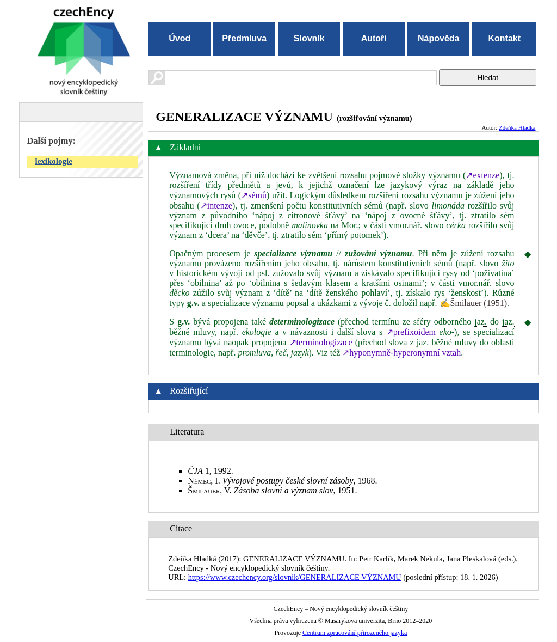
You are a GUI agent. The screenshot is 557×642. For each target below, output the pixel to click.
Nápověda (438, 38)
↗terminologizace (320, 342)
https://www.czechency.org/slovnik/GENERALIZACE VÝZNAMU (294, 577)
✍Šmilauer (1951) (473, 303)
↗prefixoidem (411, 332)
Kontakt (504, 38)
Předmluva (244, 38)
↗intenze (216, 205)
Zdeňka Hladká (517, 127)
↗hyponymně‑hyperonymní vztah (401, 352)
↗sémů (254, 195)
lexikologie (53, 161)
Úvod (179, 38)
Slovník (309, 38)
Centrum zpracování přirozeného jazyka (354, 633)
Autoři (374, 38)
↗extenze (482, 175)
